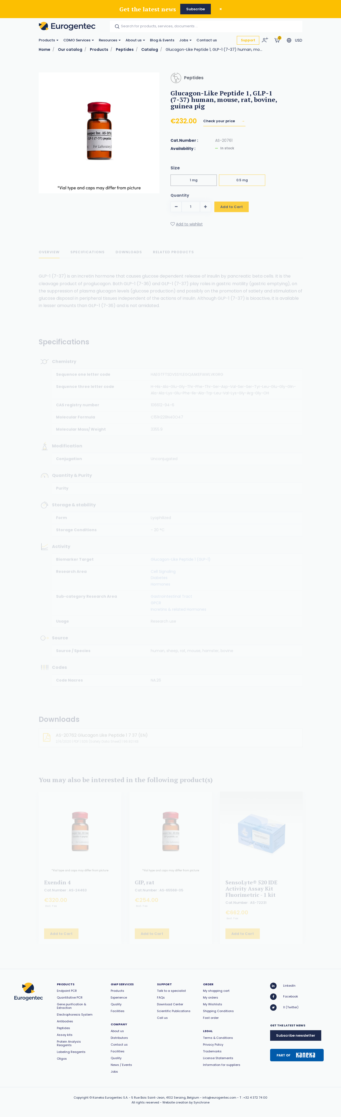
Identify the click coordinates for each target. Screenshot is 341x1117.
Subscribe (195, 9)
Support (248, 40)
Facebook (284, 996)
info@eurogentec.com (219, 1097)
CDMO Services (78, 40)
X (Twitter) (284, 1007)
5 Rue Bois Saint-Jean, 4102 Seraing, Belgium (165, 1097)
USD (298, 40)
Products (48, 40)
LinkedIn (283, 986)
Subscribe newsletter (295, 1035)
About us (135, 40)
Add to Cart (231, 211)
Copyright (81, 1097)
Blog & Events (162, 40)
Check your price (219, 122)
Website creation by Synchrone (185, 1102)
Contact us (206, 40)
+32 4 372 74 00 (255, 1097)
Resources (110, 40)
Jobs (185, 40)
